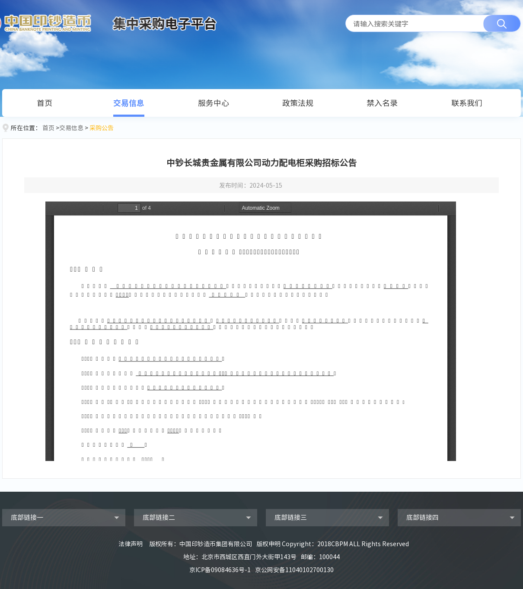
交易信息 (128, 103)
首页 (44, 103)
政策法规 (297, 103)
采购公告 (101, 127)
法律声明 (130, 543)
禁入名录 (382, 103)
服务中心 (213, 103)
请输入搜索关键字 (380, 23)
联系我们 (466, 103)
